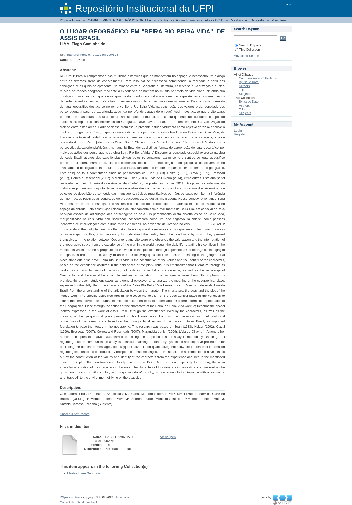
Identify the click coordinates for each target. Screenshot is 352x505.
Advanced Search (246, 56)
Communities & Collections (258, 78)
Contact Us (67, 502)
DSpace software (71, 497)
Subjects (245, 94)
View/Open (168, 437)
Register (240, 134)
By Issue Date (249, 82)
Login (288, 4)
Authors (244, 86)
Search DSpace (248, 45)
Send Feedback (87, 502)
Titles (242, 90)
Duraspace (122, 497)
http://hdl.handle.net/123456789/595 (92, 54)
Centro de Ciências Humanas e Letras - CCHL (191, 20)
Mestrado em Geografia (247, 20)
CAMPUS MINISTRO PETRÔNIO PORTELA (119, 20)
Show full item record (74, 414)
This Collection (247, 49)
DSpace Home (70, 20)
